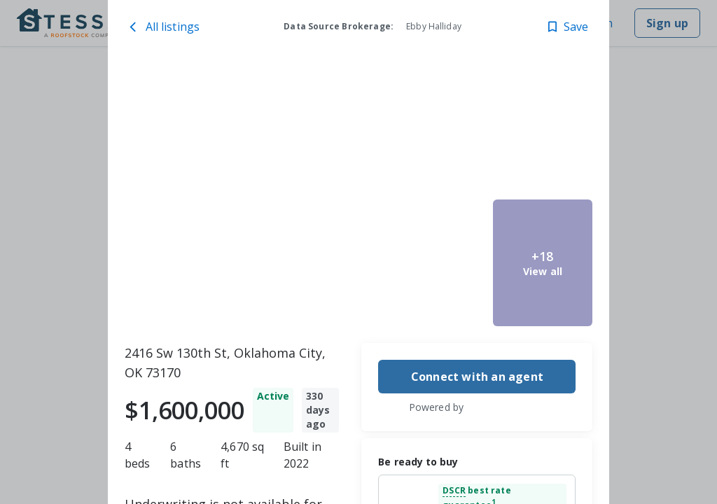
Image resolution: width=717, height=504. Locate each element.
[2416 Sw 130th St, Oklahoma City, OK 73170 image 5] (543, 263)
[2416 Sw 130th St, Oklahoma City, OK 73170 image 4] (543, 130)
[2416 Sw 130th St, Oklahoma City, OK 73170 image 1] (253, 196)
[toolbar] (359, 196)
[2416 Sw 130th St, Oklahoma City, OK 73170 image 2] (437, 130)
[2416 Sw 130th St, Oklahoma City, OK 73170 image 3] (437, 263)
